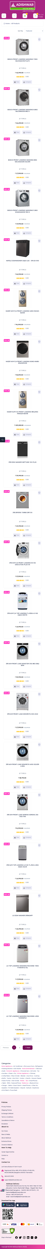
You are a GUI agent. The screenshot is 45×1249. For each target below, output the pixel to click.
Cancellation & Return (8, 1120)
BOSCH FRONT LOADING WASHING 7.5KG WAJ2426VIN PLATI (22, 60)
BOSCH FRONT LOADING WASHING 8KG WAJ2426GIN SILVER (22, 161)
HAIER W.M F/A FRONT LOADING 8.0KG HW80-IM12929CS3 (22, 362)
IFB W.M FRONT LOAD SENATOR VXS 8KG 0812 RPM (22, 664)
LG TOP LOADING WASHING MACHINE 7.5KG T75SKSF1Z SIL (22, 967)
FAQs (3, 1159)
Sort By (20, 31)
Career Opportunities (8, 1152)
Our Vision (5, 1131)
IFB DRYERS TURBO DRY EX (22, 512)
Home (7, 23)
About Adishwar (6, 1138)
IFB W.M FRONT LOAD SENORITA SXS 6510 (22, 714)
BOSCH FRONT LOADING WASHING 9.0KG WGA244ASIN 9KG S (22, 211)
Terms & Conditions (7, 1117)
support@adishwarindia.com (13, 1180)
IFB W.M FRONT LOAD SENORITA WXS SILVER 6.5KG (22, 765)
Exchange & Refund (7, 1113)
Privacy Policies (6, 1106)
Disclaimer (5, 1124)
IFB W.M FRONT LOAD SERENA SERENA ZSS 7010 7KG (22, 815)
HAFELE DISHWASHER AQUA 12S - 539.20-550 (22, 261)
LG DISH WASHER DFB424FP (22, 915)
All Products (15, 23)
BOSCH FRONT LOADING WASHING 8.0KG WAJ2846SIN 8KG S (23, 110)
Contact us (5, 1155)
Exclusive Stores (6, 1141)
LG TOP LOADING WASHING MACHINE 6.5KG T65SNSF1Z (22, 1017)
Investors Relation (7, 1144)
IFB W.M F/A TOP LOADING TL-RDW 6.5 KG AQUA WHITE (22, 614)
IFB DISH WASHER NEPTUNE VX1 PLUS (22, 462)
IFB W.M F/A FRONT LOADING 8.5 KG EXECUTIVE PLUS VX (22, 564)
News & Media (6, 1134)
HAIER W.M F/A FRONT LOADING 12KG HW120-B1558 (22, 312)
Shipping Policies (7, 1110)
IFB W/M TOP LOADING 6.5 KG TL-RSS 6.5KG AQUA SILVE (22, 866)
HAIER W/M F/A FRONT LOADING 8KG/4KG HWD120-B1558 (22, 413)
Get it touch (18, 1166)
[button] (4, 15)
